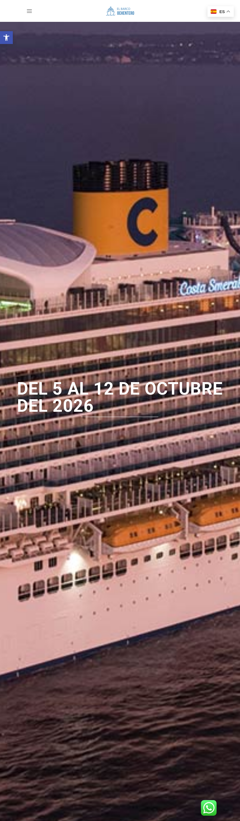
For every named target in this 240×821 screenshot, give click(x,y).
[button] (6, 37)
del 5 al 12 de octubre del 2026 (120, 397)
